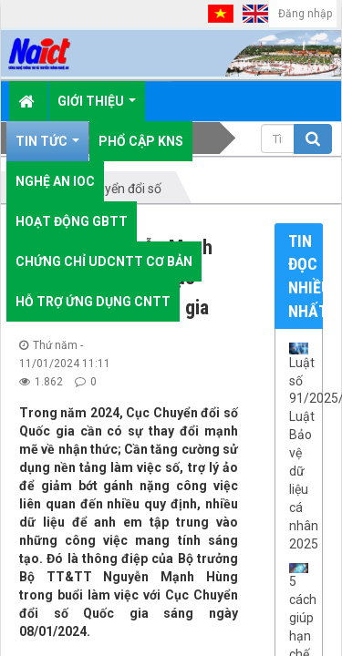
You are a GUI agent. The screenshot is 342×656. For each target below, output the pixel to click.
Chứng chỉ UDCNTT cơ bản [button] (104, 261)
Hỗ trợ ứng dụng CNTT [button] (93, 301)
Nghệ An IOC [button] (55, 181)
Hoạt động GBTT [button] (72, 221)
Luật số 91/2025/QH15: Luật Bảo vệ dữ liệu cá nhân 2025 (298, 453)
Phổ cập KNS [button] (140, 141)
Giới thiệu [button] (96, 107)
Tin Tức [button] (47, 147)
